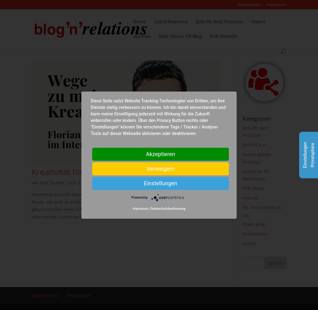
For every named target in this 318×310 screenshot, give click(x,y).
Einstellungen (160, 183)
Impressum (140, 208)
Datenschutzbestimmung (168, 208)
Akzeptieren (160, 154)
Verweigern (161, 168)
